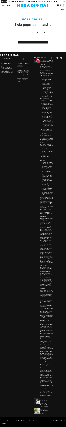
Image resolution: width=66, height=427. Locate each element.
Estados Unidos (21, 67)
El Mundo (4, 420)
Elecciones (27, 63)
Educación (20, 63)
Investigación (27, 70)
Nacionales (20, 74)
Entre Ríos (20, 65)
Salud (19, 79)
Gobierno (20, 70)
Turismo (19, 81)
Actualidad (28, 420)
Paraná (26, 74)
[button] (2, 5)
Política (19, 77)
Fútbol (28, 67)
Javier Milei (20, 72)
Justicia (26, 72)
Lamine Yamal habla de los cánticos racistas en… (44, 1)
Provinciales (10, 420)
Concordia (27, 58)
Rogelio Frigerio (26, 77)
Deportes (20, 61)
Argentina (20, 58)
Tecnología (25, 79)
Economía (26, 61)
